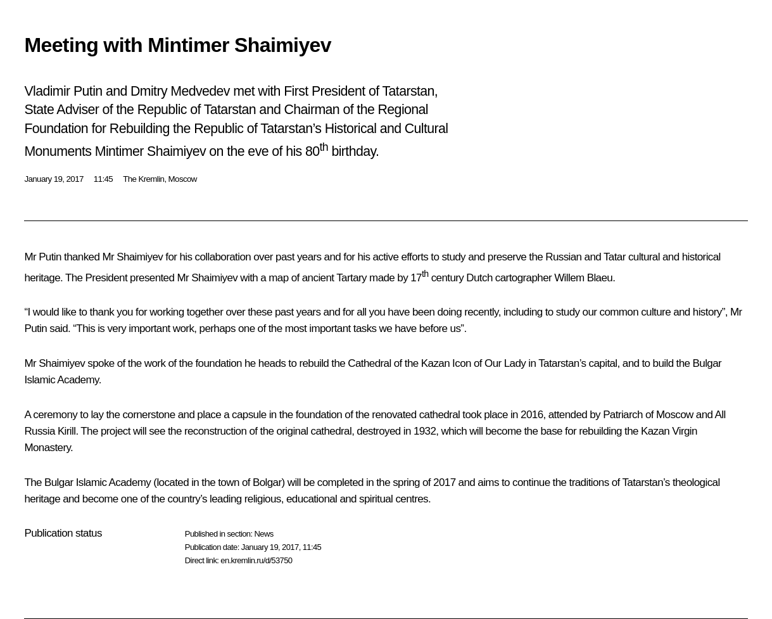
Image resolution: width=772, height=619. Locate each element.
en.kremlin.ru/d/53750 (256, 560)
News (263, 534)
